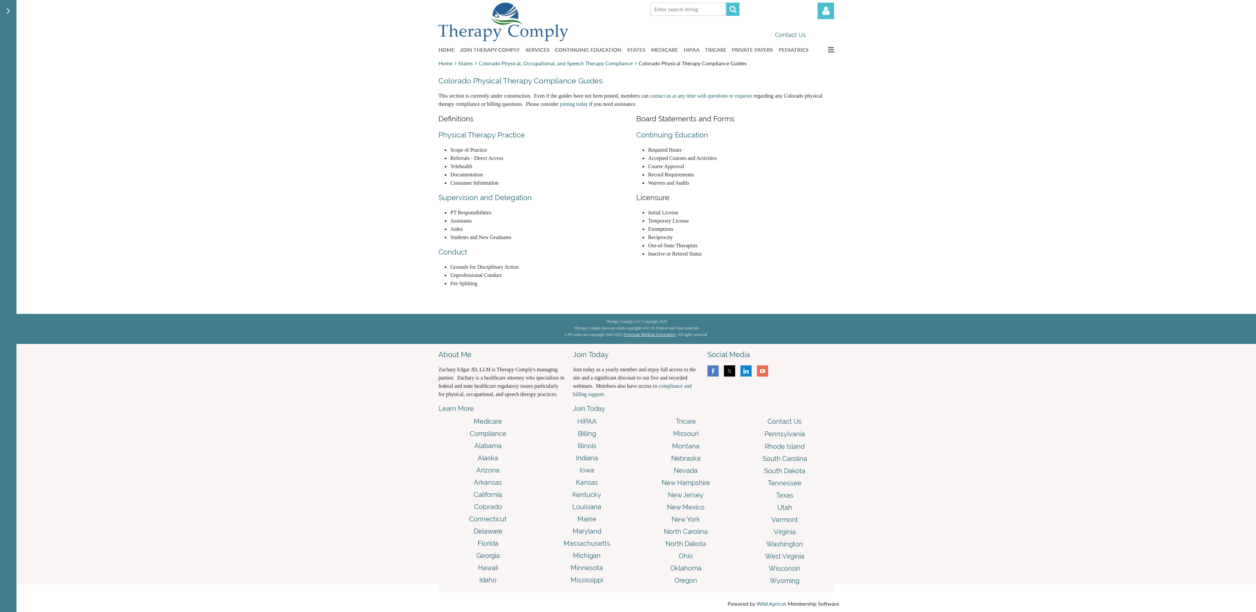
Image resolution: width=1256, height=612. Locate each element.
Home (445, 63)
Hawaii (488, 568)
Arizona (487, 470)
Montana (686, 446)
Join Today (589, 409)
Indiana (587, 458)
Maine (587, 519)
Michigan (587, 556)
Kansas (587, 482)
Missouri (686, 434)
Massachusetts (587, 543)
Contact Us (790, 34)
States (465, 63)
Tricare (686, 421)
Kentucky (586, 495)
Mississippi (587, 580)
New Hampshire (686, 483)
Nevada (686, 470)
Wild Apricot (771, 603)
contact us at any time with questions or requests (701, 96)
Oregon (685, 580)
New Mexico (685, 507)
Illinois (587, 446)
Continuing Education (672, 135)
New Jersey (685, 495)
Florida (488, 543)
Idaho (487, 580)
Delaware (488, 531)
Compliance (488, 434)
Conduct (452, 252)
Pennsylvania (784, 434)
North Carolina (686, 532)
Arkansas (488, 482)
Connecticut (488, 519)
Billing (587, 434)
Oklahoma (686, 568)
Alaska (488, 458)
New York (686, 519)
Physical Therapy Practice (481, 135)
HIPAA (587, 421)
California (488, 495)
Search (732, 9)
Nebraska (686, 458)
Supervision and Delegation (485, 197)
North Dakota (686, 544)
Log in (826, 11)
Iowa (587, 470)
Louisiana (586, 507)
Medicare (488, 421)
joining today (574, 104)
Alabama (487, 446)
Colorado (488, 507)
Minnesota (587, 568)
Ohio (686, 556)
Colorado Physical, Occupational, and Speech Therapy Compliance (556, 63)
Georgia (488, 556)
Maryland (587, 531)
